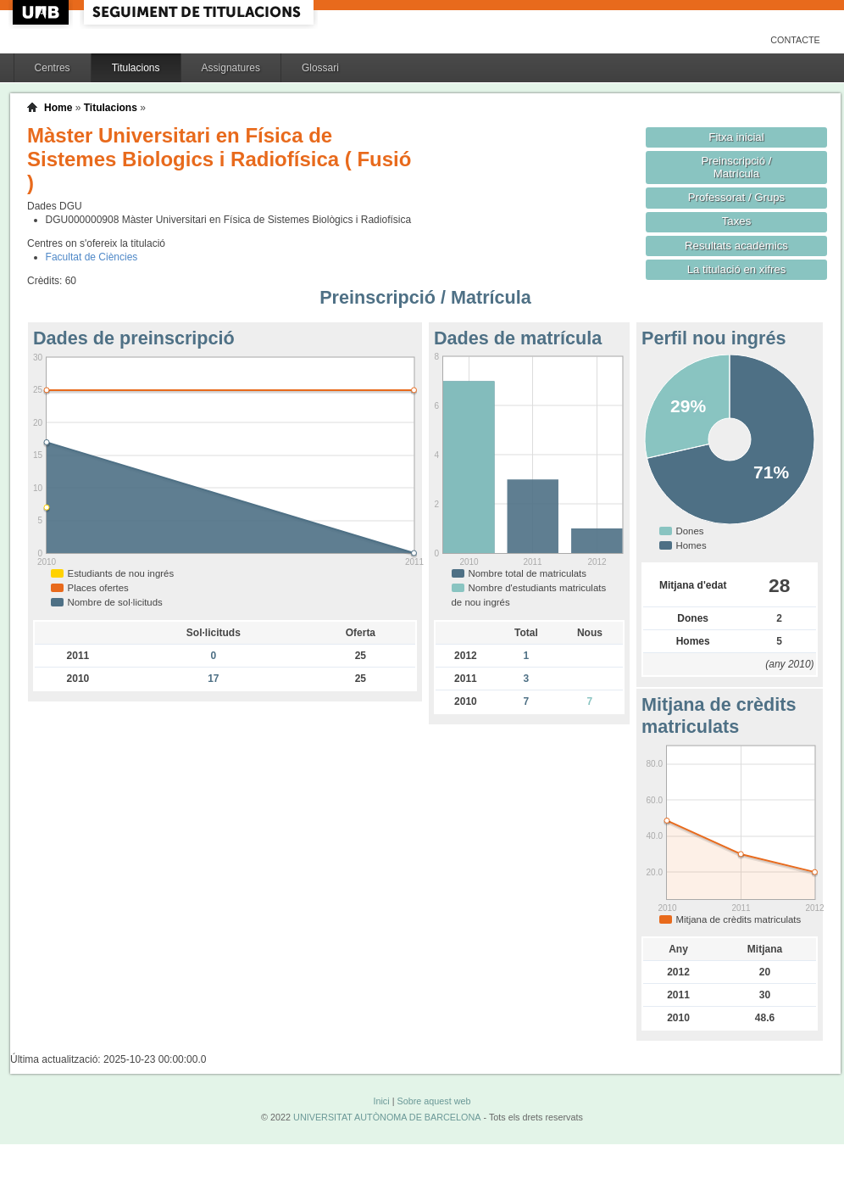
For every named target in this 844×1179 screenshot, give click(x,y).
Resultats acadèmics (736, 245)
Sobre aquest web (433, 1101)
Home (58, 108)
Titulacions (136, 68)
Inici (381, 1101)
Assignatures (231, 68)
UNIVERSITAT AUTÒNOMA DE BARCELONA (386, 1117)
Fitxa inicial (735, 137)
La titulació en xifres (736, 269)
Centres (52, 68)
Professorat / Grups (736, 197)
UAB (42, 12)
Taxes (737, 221)
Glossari (320, 68)
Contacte (795, 40)
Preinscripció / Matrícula (737, 167)
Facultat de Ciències (92, 257)
